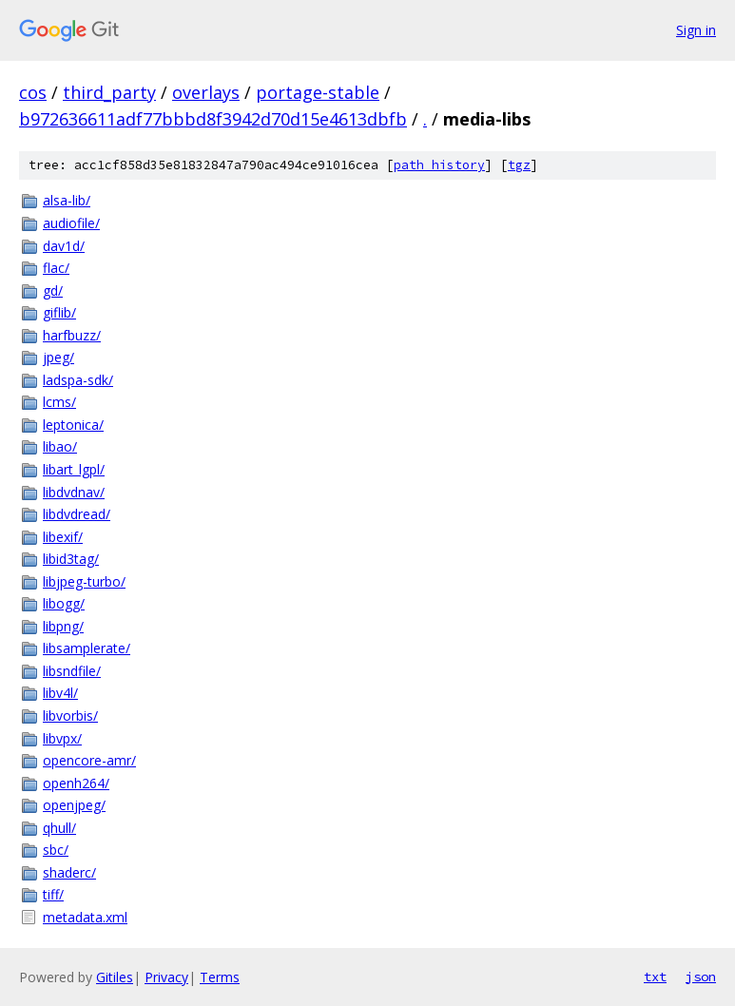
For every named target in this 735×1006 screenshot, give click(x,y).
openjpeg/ (74, 805)
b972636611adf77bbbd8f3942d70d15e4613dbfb (213, 118)
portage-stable (317, 92)
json (701, 976)
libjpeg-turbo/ (84, 581)
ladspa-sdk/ (78, 380)
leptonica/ (73, 425)
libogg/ (64, 603)
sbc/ (55, 850)
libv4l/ (60, 693)
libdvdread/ (76, 514)
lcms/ (59, 402)
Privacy (166, 977)
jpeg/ (58, 357)
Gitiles (114, 977)
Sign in (696, 30)
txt (655, 976)
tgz (519, 165)
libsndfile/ (72, 671)
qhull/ (59, 828)
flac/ (56, 268)
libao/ (60, 446)
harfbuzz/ (72, 335)
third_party (109, 92)
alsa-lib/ (66, 200)
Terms (220, 977)
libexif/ (63, 537)
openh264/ (76, 783)
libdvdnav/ (74, 492)
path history (439, 165)
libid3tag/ (71, 559)
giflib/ (59, 312)
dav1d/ (64, 246)
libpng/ (63, 626)
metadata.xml (85, 917)
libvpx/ (62, 738)
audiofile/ (71, 223)
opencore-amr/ (89, 760)
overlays (206, 92)
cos (33, 92)
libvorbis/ (70, 715)
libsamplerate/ (86, 648)
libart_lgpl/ (74, 469)
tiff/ (53, 894)
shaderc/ (69, 872)
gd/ (53, 290)
